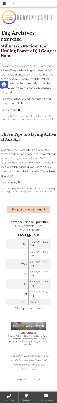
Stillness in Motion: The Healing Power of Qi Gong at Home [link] (28, 51)
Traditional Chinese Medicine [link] (33, 116)
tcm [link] (36, 119)
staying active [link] (25, 191)
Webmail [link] (21, 379)
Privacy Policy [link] (28, 369)
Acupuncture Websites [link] (21, 355)
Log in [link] (37, 379)
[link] (4, 84)
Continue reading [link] (10, 110)
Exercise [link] (21, 188)
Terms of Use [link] (37, 364)
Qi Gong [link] (14, 116)
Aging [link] (13, 188)
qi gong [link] (29, 119)
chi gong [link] (21, 119)
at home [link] (12, 119)
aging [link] (15, 191)
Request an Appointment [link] (28, 209)
